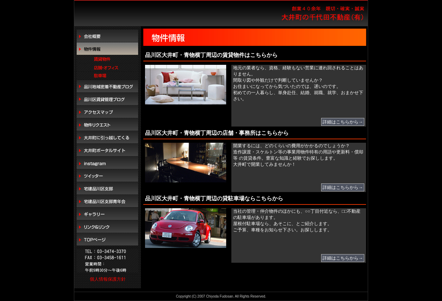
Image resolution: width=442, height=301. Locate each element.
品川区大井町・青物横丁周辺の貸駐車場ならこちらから (214, 198)
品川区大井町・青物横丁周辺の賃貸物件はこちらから (211, 55)
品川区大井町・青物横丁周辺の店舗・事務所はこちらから (217, 133)
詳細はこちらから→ (343, 121)
